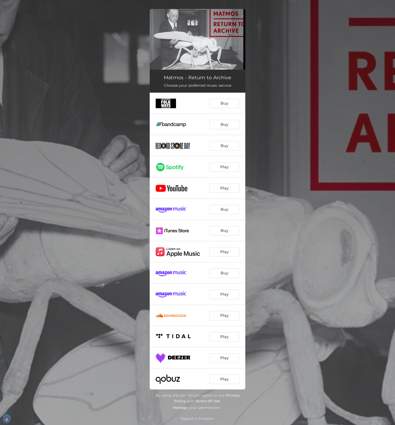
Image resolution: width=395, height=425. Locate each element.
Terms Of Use (207, 401)
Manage (180, 407)
